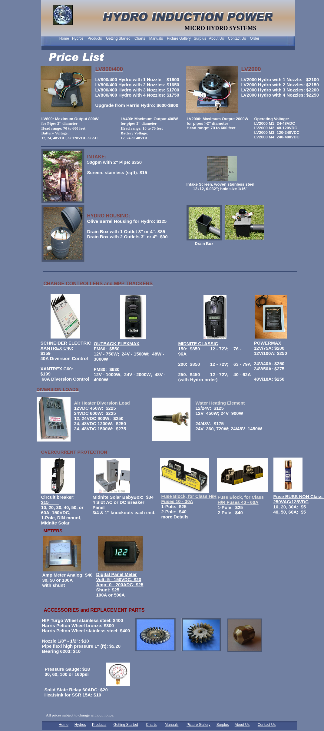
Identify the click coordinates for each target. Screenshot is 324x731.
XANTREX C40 (56, 348)
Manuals (156, 38)
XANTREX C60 (56, 368)
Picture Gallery (179, 38)
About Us (216, 38)
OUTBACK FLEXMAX (117, 343)
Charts (139, 38)
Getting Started (118, 38)
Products (95, 38)
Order (255, 38)
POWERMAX (267, 343)
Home (64, 38)
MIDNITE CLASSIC (198, 343)
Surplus (200, 38)
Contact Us (237, 38)
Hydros (78, 38)
